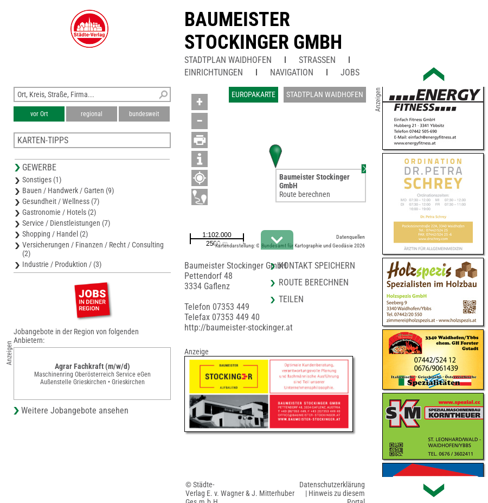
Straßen (317, 60)
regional (91, 114)
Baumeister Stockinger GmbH (263, 31)
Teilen (291, 299)
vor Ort (39, 114)
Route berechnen (304, 194)
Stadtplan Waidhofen (228, 60)
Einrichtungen (213, 72)
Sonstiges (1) (41, 179)
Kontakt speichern (317, 265)
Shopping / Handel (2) (55, 234)
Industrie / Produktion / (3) (61, 264)
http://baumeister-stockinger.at (238, 327)
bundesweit (144, 114)
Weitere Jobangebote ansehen (75, 410)
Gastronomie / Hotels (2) (59, 212)
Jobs (350, 72)
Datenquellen (350, 237)
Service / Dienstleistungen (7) (66, 223)
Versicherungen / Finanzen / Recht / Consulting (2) (93, 249)
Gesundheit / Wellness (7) (60, 201)
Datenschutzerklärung (332, 484)
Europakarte (253, 94)
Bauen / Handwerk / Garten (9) (68, 190)
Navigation (291, 72)
